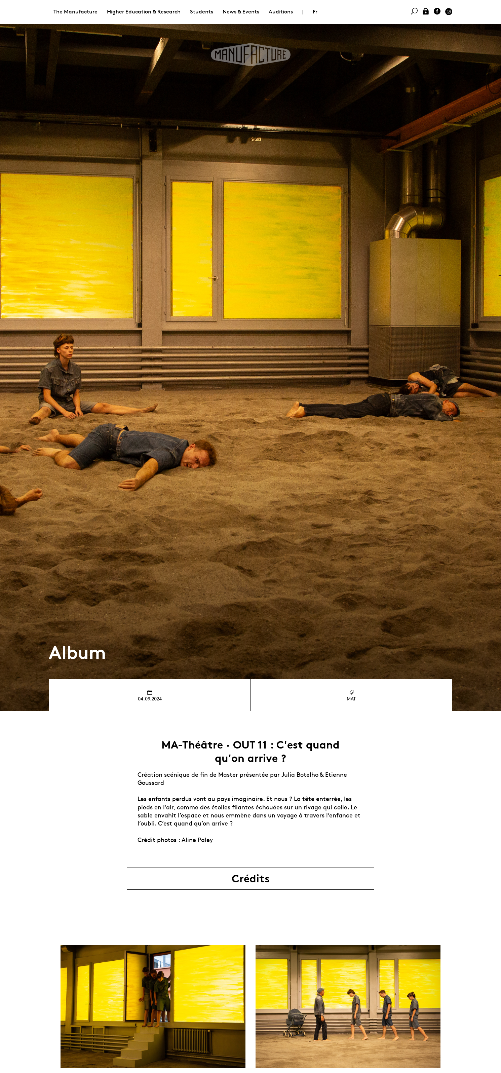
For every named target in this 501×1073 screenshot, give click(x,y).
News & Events (241, 11)
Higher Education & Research (144, 11)
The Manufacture (75, 11)
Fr (315, 11)
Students (201, 11)
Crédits (251, 878)
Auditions (281, 11)
